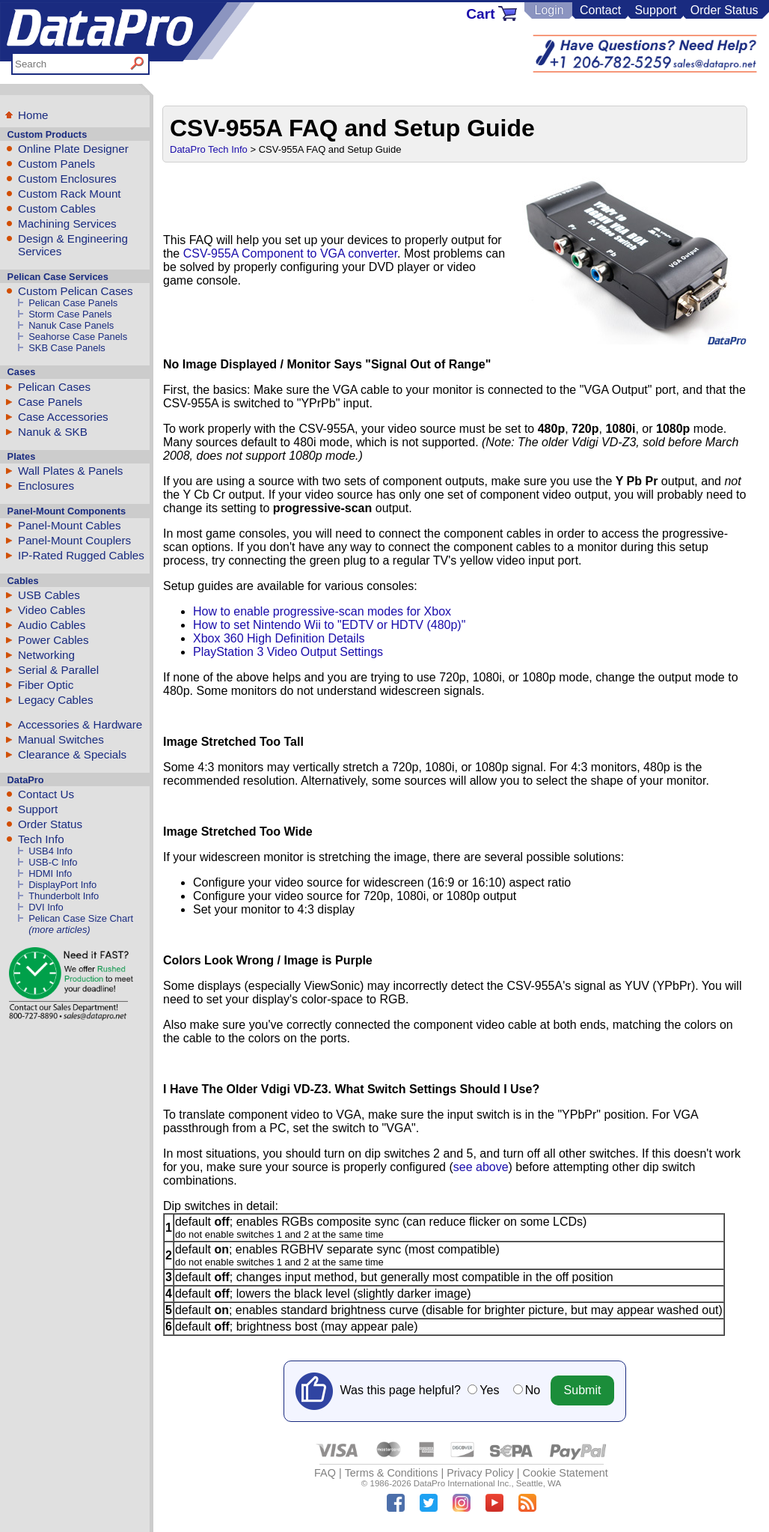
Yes (489, 1390)
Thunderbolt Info (63, 896)
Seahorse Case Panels (77, 336)
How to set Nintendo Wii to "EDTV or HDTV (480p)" (329, 624)
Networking (46, 654)
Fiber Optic (45, 684)
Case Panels (50, 401)
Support (655, 10)
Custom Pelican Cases (75, 291)
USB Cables (49, 595)
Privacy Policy (480, 1473)
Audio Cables (51, 624)
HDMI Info (50, 873)
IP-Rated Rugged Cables (81, 555)
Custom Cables (57, 208)
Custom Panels (56, 163)
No (532, 1390)
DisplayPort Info (62, 884)
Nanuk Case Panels (71, 325)
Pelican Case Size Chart (80, 918)
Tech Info (41, 839)
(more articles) (59, 929)
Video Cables (51, 610)
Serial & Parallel (58, 669)
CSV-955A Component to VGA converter (290, 253)
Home (33, 115)
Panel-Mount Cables (69, 525)
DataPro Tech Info (209, 149)
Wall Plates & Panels (70, 470)
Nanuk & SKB (53, 431)
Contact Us (46, 794)
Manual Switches (61, 739)
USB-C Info (52, 862)
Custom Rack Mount (69, 193)
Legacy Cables (55, 699)
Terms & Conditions (391, 1473)
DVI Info (46, 907)
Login (548, 10)
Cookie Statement (564, 1473)
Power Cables (53, 639)
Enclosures (46, 485)
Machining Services (67, 223)
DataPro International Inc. (463, 1483)
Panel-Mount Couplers (74, 540)
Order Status (724, 10)
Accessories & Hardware (80, 724)
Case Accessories (63, 416)
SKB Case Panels (66, 347)
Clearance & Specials (72, 754)
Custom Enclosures (67, 178)
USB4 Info (50, 851)
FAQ (325, 1473)
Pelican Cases (54, 386)
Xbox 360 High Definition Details (278, 638)
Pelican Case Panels (72, 302)
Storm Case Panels (69, 314)
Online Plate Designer (73, 148)
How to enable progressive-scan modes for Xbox (322, 611)
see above (481, 1167)
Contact (600, 10)
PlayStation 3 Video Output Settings (288, 651)
